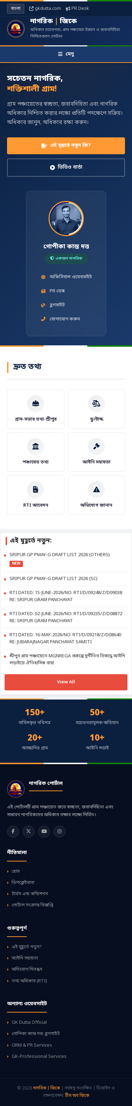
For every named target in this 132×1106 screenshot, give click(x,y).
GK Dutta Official (29, 1023)
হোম (16, 871)
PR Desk (77, 9)
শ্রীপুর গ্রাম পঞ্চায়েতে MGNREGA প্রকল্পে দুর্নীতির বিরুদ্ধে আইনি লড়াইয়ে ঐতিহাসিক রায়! (67, 659)
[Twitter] (28, 832)
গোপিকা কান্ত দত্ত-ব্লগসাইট (36, 1034)
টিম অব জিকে (77, 1096)
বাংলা (15, 9)
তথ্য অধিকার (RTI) (29, 981)
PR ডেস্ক (52, 291)
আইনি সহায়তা (25, 958)
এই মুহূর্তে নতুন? (27, 947)
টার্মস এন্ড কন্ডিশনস (30, 894)
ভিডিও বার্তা (66, 167)
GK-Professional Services (39, 1057)
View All (66, 682)
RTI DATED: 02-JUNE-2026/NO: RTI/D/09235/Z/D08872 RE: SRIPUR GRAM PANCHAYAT (66, 617)
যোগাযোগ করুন (60, 319)
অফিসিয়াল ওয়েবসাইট (66, 277)
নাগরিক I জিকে (47, 1088)
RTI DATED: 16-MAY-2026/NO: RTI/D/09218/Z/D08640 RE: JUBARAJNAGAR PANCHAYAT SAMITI (65, 638)
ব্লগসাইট (52, 305)
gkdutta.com (45, 9)
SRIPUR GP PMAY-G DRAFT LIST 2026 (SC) (54, 579)
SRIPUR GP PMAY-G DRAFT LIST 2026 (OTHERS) (60, 555)
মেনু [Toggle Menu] (66, 54)
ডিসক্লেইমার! (23, 883)
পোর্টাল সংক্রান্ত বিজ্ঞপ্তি (32, 905)
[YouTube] (44, 832)
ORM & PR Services (32, 1045)
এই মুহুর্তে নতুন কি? (66, 145)
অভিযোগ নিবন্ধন (27, 969)
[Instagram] (59, 832)
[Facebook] (13, 832)
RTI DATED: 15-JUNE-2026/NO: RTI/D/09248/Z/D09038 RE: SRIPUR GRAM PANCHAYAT (66, 596)
